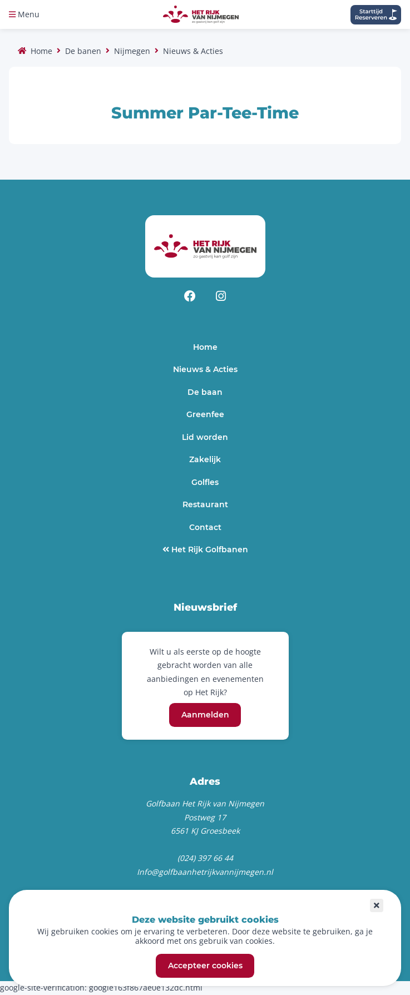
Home (41, 51)
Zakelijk (205, 459)
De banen (83, 51)
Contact (205, 527)
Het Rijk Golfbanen (208, 549)
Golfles (205, 482)
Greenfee (205, 414)
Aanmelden (205, 715)
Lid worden (205, 437)
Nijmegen (132, 51)
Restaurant (205, 504)
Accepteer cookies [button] (205, 966)
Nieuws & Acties (193, 51)
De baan (205, 392)
